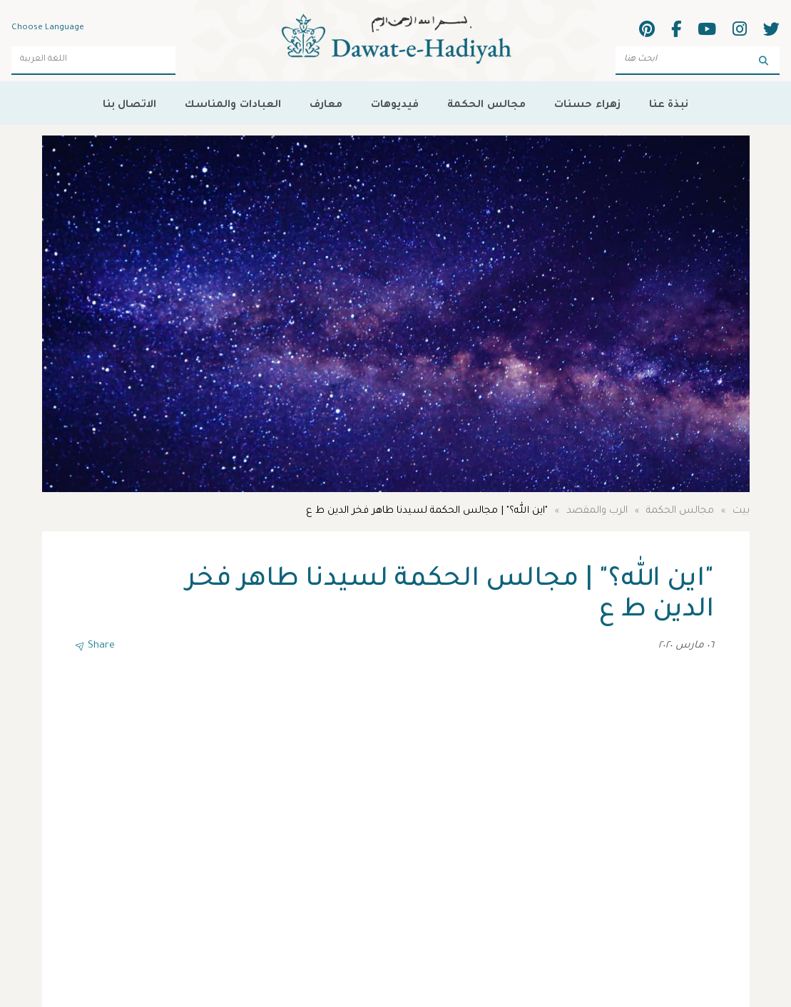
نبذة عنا (668, 103)
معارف (326, 103)
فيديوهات (395, 103)
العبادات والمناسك (232, 103)
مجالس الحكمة (486, 103)
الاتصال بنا (129, 103)
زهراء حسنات (587, 103)
